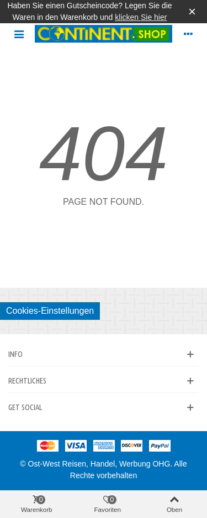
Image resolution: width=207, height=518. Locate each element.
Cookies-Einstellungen (50, 310)
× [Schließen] (192, 11)
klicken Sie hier (141, 17)
